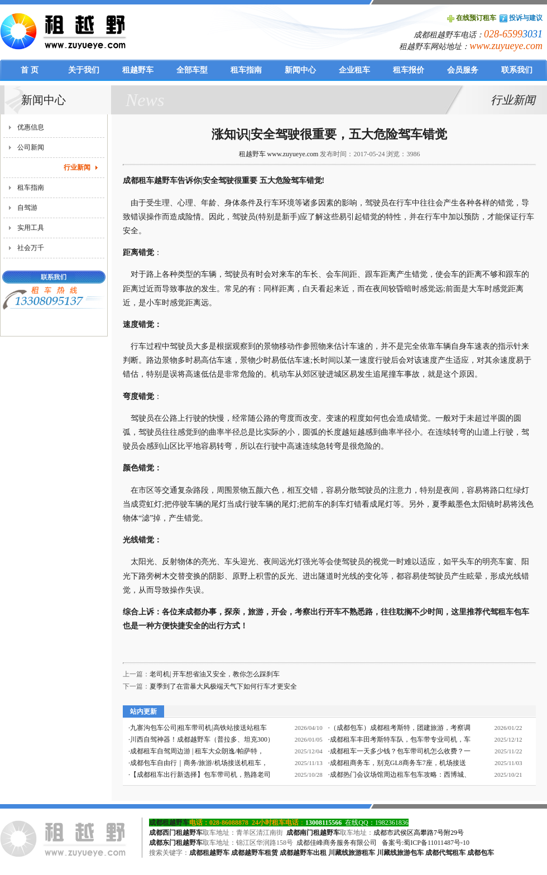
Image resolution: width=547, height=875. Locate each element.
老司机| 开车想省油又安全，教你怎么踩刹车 (215, 674)
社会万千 (30, 248)
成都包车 (480, 853)
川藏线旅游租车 (351, 853)
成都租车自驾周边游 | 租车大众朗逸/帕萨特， (197, 751)
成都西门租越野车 (176, 832)
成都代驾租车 (445, 853)
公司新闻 (30, 147)
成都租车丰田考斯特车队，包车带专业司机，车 (400, 739)
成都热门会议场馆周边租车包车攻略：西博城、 (400, 774)
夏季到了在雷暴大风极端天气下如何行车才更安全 (223, 686)
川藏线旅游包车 (400, 853)
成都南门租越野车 (313, 832)
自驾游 (27, 207)
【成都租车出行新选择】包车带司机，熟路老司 (200, 774)
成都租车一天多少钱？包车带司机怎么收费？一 (400, 751)
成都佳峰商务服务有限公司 (336, 843)
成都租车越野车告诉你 (162, 180)
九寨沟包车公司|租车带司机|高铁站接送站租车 (198, 728)
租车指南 (30, 187)
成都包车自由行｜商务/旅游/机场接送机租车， (199, 763)
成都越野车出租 (303, 853)
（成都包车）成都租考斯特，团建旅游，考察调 (400, 728)
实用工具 (30, 228)
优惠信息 (30, 127)
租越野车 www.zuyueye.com (279, 154)
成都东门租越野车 (176, 843)
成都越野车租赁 (254, 853)
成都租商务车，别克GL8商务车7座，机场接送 (398, 763)
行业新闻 (77, 167)
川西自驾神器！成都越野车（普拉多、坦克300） (202, 739)
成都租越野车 (169, 822)
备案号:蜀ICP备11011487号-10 (425, 843)
